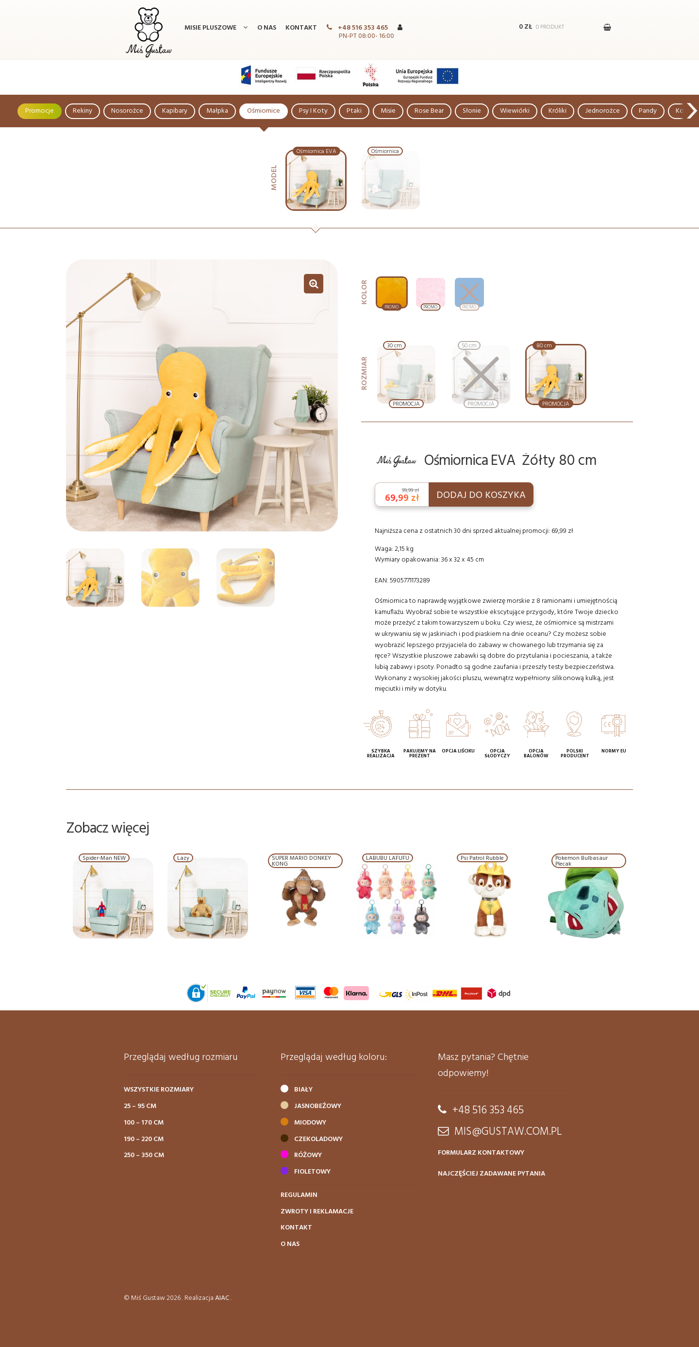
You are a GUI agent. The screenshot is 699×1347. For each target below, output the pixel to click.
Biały (303, 1089)
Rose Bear (429, 111)
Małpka (217, 111)
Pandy (648, 111)
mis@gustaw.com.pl (508, 1132)
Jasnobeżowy (317, 1106)
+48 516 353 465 (363, 28)
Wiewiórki (515, 111)
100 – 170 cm (144, 1122)
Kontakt (301, 28)
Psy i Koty (313, 111)
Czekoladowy (318, 1139)
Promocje (39, 111)
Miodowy (310, 1122)
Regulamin (299, 1195)
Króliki (557, 111)
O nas (266, 28)
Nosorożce (127, 111)
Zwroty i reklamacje (317, 1211)
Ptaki (354, 111)
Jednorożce (602, 111)
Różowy (308, 1155)
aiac (222, 1298)
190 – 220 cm (144, 1139)
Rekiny (82, 111)
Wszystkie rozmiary (159, 1089)
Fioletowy (312, 1171)
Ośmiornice (263, 111)
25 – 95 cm (140, 1106)
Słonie (472, 111)
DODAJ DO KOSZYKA (481, 495)
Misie (388, 111)
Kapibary (174, 111)
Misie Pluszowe (210, 28)
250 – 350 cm (144, 1155)
